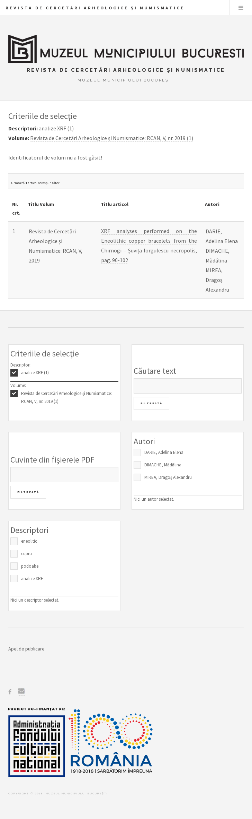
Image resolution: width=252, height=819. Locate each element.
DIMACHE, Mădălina (162, 465)
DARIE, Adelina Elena (163, 452)
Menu (241, 7)
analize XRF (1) (35, 373)
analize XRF (32, 578)
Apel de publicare (26, 649)
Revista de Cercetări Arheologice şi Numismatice (95, 8)
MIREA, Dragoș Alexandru (168, 477)
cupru (26, 554)
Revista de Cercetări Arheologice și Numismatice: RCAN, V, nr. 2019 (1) (66, 397)
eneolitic (29, 541)
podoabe (29, 566)
